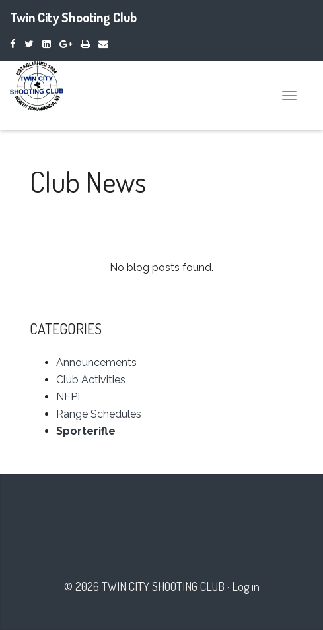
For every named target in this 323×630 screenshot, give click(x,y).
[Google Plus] (65, 44)
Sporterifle (86, 431)
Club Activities (91, 379)
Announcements (96, 362)
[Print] (85, 44)
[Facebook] (13, 44)
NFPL (70, 397)
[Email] (103, 44)
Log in (246, 586)
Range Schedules (98, 414)
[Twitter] (29, 44)
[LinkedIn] (46, 44)
